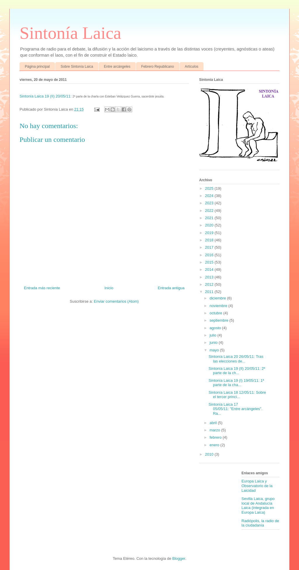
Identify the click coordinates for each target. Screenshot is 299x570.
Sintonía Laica (70, 33)
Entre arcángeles (117, 67)
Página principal (37, 67)
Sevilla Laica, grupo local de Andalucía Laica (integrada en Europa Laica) (257, 505)
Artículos (192, 67)
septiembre (220, 320)
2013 (210, 277)
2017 (210, 247)
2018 (210, 240)
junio (214, 342)
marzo (215, 430)
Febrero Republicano (157, 67)
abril (214, 423)
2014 (210, 269)
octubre (216, 313)
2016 (210, 255)
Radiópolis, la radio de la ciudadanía (260, 523)
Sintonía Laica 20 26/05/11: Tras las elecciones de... (235, 358)
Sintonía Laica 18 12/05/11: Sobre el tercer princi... (237, 394)
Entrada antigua (171, 288)
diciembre (218, 298)
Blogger (178, 558)
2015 (210, 262)
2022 (210, 210)
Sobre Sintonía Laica (76, 67)
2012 (210, 284)
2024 (210, 196)
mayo (215, 350)
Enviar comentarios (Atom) (116, 301)
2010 (210, 454)
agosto (216, 328)
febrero (216, 437)
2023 (210, 203)
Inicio (109, 288)
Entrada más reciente (42, 288)
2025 (210, 188)
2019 (210, 233)
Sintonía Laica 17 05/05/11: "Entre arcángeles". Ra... (235, 409)
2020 (210, 225)
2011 (210, 292)
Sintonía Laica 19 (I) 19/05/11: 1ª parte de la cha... (236, 382)
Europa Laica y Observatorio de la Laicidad (256, 485)
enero (215, 445)
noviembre (219, 306)
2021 (210, 218)
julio (214, 335)
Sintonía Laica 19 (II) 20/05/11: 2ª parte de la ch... (236, 370)
